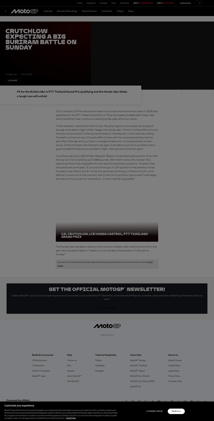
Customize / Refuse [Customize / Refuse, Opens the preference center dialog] (154, 411)
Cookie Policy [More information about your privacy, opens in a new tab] (71, 418)
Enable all (176, 411)
